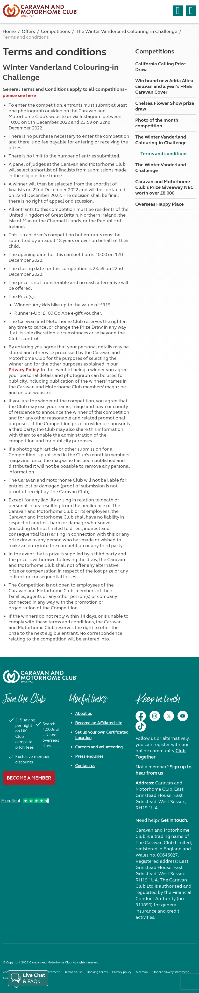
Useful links (87, 701)
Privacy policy (121, 972)
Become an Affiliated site (98, 722)
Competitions (154, 51)
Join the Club (24, 701)
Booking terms (97, 972)
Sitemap (142, 972)
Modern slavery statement (170, 972)
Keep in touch (158, 701)
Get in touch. (174, 820)
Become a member (29, 778)
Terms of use (73, 972)
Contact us (85, 765)
